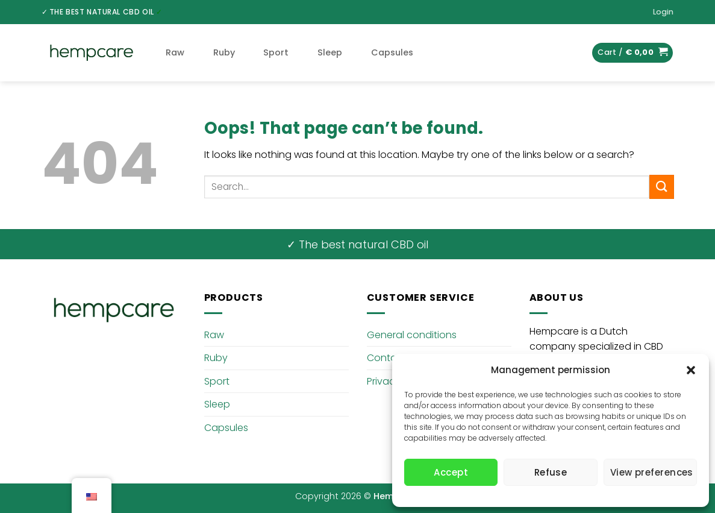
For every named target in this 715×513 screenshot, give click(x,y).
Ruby (224, 52)
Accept (451, 472)
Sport (276, 52)
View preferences (651, 472)
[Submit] (661, 186)
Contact (387, 358)
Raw (175, 52)
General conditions (412, 335)
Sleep (329, 52)
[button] (691, 370)
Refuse (550, 472)
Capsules (392, 52)
